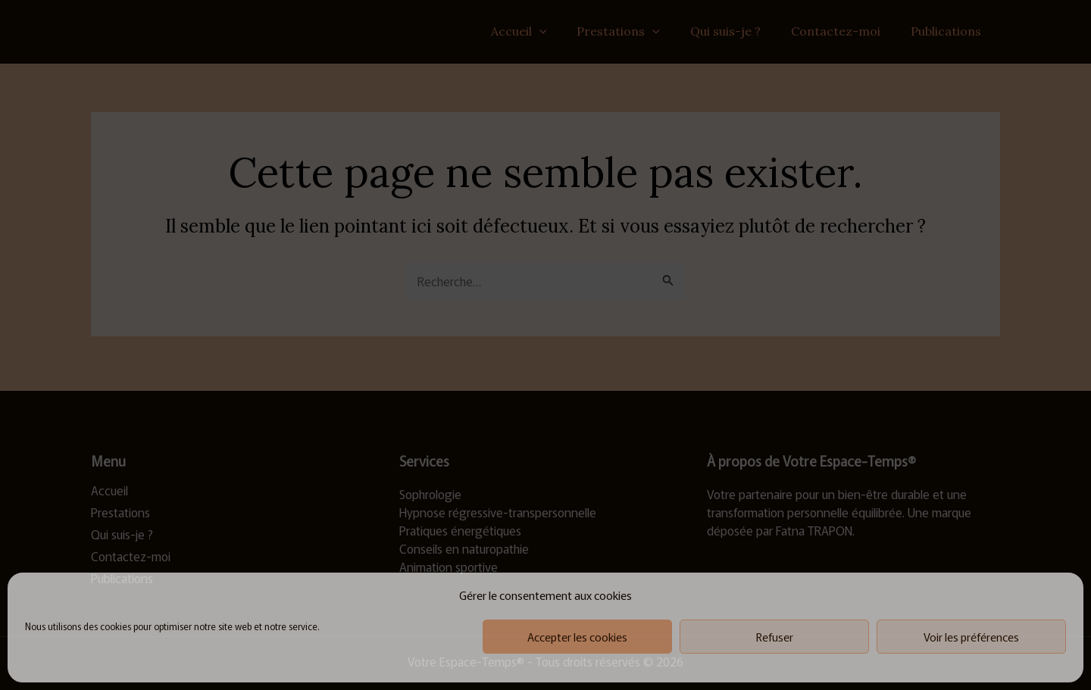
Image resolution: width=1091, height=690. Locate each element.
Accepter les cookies (577, 637)
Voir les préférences (971, 637)
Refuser (774, 637)
